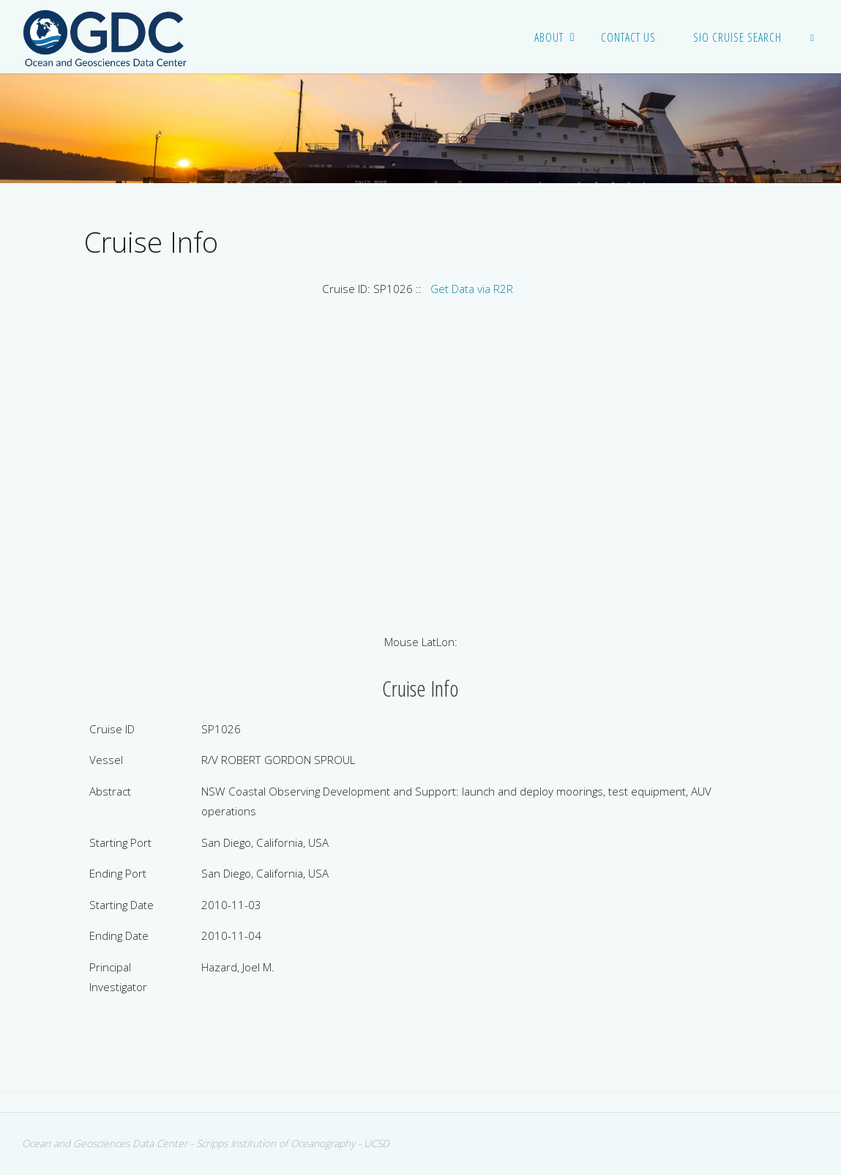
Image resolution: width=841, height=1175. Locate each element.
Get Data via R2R (471, 288)
